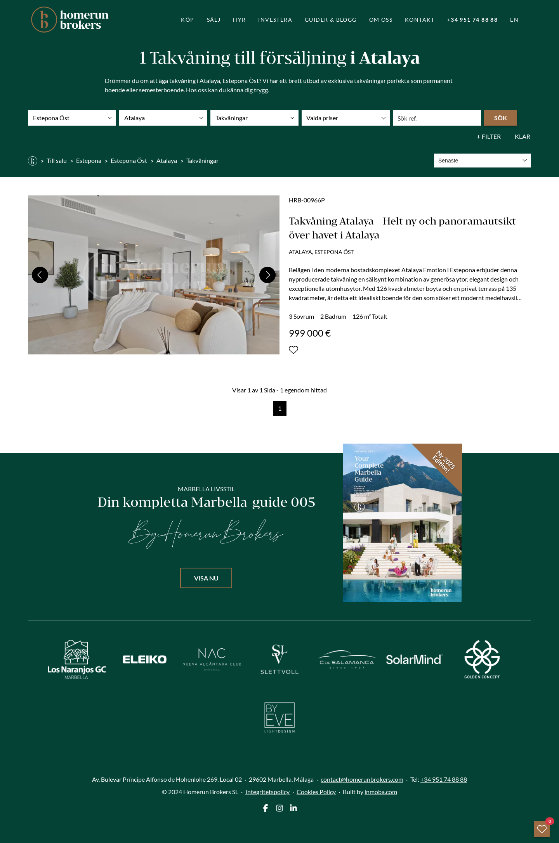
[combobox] (482, 161)
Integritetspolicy (267, 791)
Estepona (88, 160)
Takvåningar (202, 160)
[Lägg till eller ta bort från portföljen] (293, 349)
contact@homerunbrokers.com (362, 779)
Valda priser (322, 117)
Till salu (57, 160)
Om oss (380, 19)
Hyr (239, 19)
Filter (491, 136)
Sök (500, 117)
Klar (522, 136)
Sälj (214, 19)
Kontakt (420, 19)
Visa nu (206, 578)
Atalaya (166, 160)
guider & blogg (331, 19)
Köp (187, 19)
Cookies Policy (316, 791)
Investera (275, 19)
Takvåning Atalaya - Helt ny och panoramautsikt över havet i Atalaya (402, 227)
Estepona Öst (129, 160)
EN (514, 19)
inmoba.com (381, 791)
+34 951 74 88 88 (472, 19)
